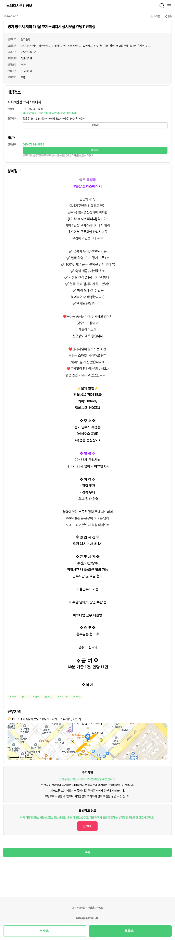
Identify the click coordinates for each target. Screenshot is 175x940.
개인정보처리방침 (95, 907)
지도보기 (95, 125)
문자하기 (45, 931)
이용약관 (81, 907)
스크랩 (155, 16)
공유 (168, 16)
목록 (87, 852)
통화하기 (95, 150)
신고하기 (87, 826)
